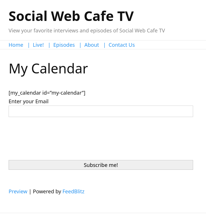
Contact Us (122, 44)
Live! (38, 44)
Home (16, 44)
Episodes (64, 44)
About (92, 44)
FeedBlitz (73, 191)
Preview (18, 191)
